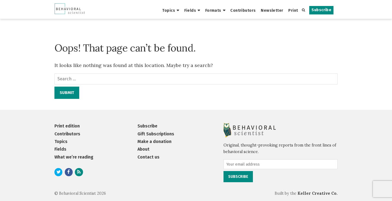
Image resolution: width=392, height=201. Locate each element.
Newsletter (272, 10)
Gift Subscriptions (155, 133)
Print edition (67, 126)
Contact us (148, 157)
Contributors (243, 10)
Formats (213, 10)
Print (293, 10)
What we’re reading (73, 157)
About (143, 149)
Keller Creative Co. (318, 193)
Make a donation (154, 141)
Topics (168, 10)
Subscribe (321, 10)
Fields (190, 10)
